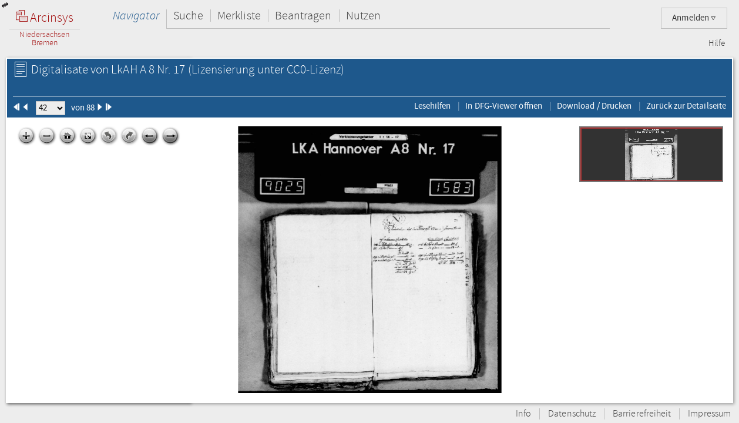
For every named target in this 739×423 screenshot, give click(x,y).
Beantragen (303, 15)
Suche (188, 15)
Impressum (709, 413)
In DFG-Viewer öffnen (503, 106)
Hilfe (716, 43)
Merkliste (239, 15)
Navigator (136, 15)
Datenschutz (572, 413)
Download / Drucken (594, 106)
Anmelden (694, 18)
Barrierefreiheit (642, 413)
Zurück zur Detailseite (686, 106)
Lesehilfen (432, 106)
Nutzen (363, 15)
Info (523, 413)
